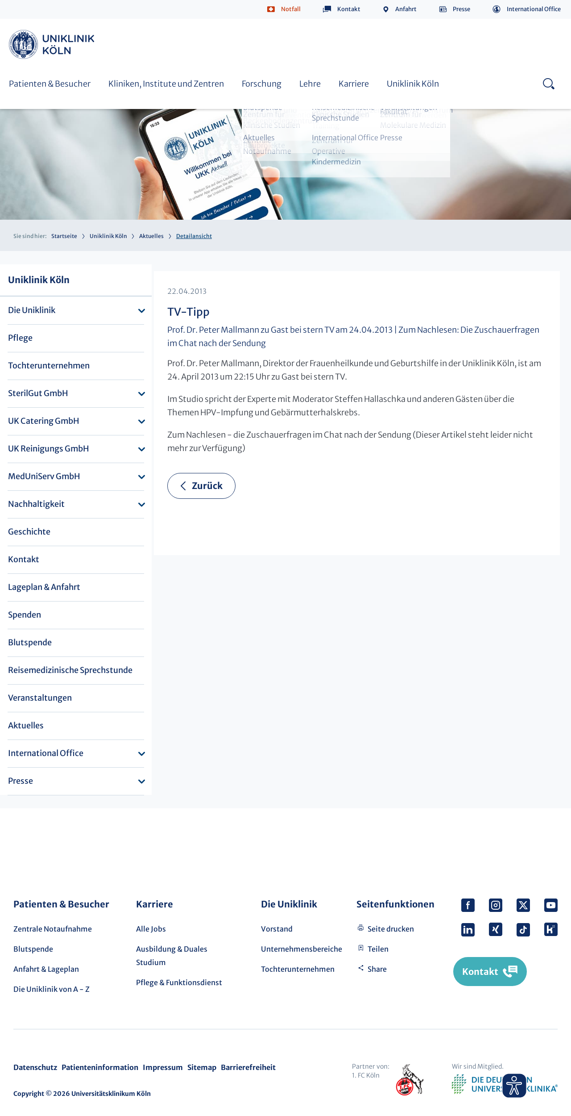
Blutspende (30, 642)
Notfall (291, 9)
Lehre (310, 84)
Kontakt (348, 9)
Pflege (20, 338)
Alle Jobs (151, 928)
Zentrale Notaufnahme (52, 928)
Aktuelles (151, 236)
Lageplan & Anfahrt (44, 587)
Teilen (378, 949)
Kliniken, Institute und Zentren (166, 84)
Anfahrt (406, 9)
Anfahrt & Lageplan (46, 969)
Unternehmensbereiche (301, 949)
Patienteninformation (100, 1067)
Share (377, 969)
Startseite (64, 236)
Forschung (261, 84)
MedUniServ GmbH (44, 476)
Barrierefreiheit (248, 1067)
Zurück (207, 485)
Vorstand (277, 928)
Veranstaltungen (40, 698)
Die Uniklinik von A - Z (51, 989)
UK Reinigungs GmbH (48, 448)
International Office (534, 9)
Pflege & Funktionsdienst (179, 982)
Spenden (24, 615)
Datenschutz (35, 1067)
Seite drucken (391, 928)
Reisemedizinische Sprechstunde (70, 670)
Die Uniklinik (31, 310)
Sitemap (201, 1067)
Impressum (163, 1067)
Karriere (354, 84)
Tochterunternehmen (49, 365)
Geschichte (29, 532)
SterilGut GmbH (38, 393)
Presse (461, 9)
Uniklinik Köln (53, 44)
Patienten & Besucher (50, 84)
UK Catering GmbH (43, 421)
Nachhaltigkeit (36, 504)
